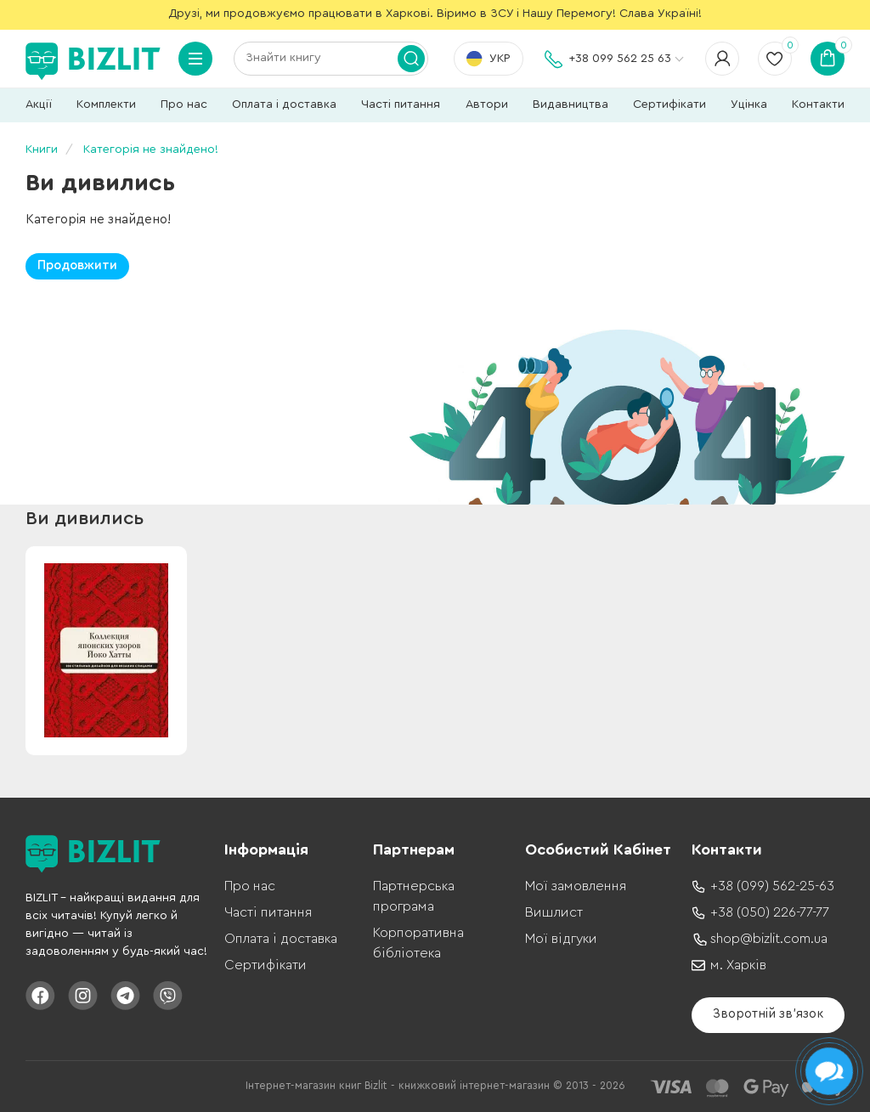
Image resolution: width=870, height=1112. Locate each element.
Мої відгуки (561, 938)
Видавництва (570, 104)
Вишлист (554, 912)
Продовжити (77, 265)
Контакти (818, 104)
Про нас (184, 104)
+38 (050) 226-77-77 (769, 912)
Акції (38, 104)
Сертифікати (669, 104)
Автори (487, 104)
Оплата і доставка (284, 104)
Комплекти (106, 104)
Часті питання (400, 104)
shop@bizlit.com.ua (769, 938)
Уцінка (749, 104)
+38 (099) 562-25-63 (772, 886)
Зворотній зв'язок (768, 1014)
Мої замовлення (575, 886)
